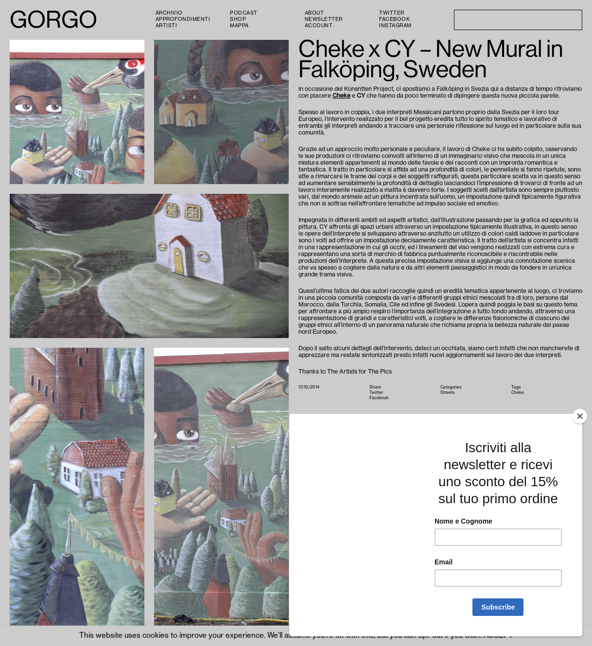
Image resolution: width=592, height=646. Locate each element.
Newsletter (324, 19)
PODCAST (244, 13)
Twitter (391, 13)
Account (319, 25)
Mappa (239, 25)
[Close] (580, 416)
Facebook (394, 19)
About (314, 13)
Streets (447, 393)
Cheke (341, 96)
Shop (238, 19)
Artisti (166, 25)
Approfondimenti (183, 19)
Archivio (169, 13)
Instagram (395, 25)
